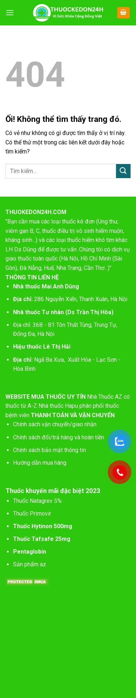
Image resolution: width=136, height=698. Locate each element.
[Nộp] (123, 171)
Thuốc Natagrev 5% (37, 500)
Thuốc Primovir (33, 513)
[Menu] (9, 12)
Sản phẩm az (29, 564)
